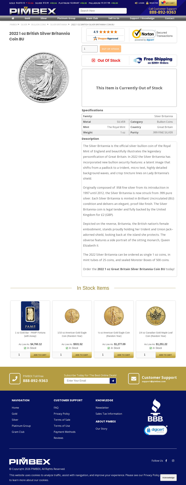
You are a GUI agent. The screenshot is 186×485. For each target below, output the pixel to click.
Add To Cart (40, 358)
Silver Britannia (58, 27)
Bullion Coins (38, 27)
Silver (43, 20)
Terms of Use (62, 428)
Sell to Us (113, 20)
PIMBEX (13, 27)
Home (15, 410)
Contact (169, 20)
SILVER (24, 27)
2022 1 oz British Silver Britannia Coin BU (92, 27)
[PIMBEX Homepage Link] (33, 12)
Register (152, 3)
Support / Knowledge (142, 20)
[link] (156, 433)
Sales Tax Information (109, 416)
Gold (27, 20)
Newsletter (102, 410)
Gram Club (92, 20)
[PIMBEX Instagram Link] (173, 463)
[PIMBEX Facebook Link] (166, 463)
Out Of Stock (110, 51)
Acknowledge (168, 477)
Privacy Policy (62, 416)
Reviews (58, 440)
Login (139, 3)
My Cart (168, 3)
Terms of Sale (62, 422)
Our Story (101, 431)
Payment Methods (65, 434)
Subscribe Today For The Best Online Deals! (90, 381)
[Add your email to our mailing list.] (113, 384)
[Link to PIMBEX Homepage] (37, 464)
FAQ (56, 410)
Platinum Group (66, 20)
